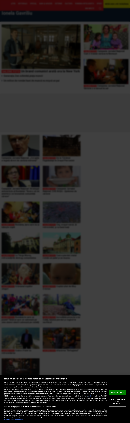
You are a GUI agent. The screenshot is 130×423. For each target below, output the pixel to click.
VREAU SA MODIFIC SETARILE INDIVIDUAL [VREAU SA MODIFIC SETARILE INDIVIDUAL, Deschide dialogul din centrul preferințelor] (117, 402)
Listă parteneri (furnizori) (13, 419)
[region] (65, 399)
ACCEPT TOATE (117, 392)
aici (89, 396)
